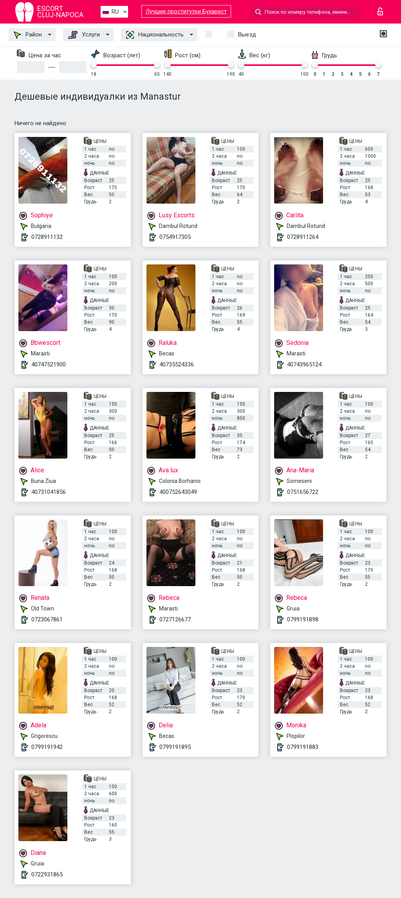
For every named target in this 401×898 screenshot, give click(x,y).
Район (28, 35)
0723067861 (47, 619)
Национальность (155, 35)
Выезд (247, 34)
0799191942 (47, 746)
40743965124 (304, 364)
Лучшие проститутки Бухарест (186, 11)
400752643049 (178, 491)
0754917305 (175, 236)
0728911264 (302, 236)
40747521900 (48, 364)
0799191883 (302, 746)
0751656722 (302, 491)
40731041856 (48, 491)
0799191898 (302, 619)
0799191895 (175, 746)
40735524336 (176, 364)
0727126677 (175, 619)
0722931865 (47, 874)
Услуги (84, 35)
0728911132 (47, 236)
